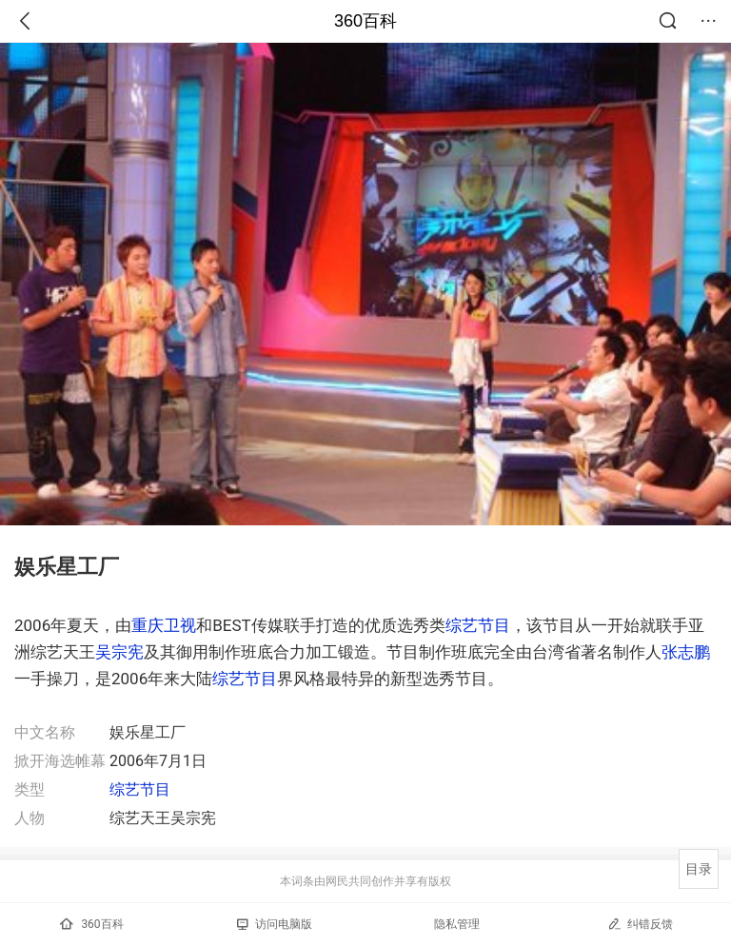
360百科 (365, 20)
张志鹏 (686, 651)
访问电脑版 (274, 924)
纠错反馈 (640, 923)
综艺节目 (477, 625)
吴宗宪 (119, 651)
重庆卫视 (163, 625)
